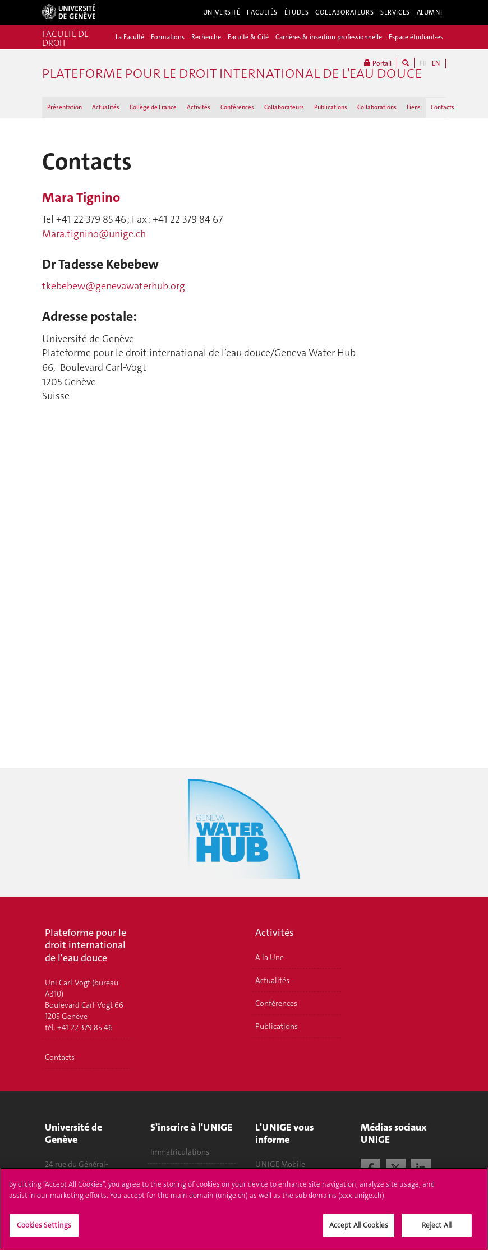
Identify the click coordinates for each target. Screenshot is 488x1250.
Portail (378, 63)
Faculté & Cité (248, 37)
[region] (244, 1209)
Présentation (64, 107)
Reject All (437, 1225)
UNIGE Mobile (280, 1164)
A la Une (269, 957)
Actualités (105, 107)
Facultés (262, 12)
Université (222, 12)
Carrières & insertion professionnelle (328, 37)
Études (296, 12)
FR (423, 63)
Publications (330, 107)
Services (395, 12)
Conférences (237, 107)
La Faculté (130, 37)
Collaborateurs (344, 12)
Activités (198, 107)
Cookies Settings (44, 1225)
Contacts (442, 107)
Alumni (430, 12)
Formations (168, 37)
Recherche (206, 37)
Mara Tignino (81, 197)
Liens (414, 107)
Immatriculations (179, 1152)
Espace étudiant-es (416, 37)
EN (436, 63)
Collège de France (153, 107)
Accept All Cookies (358, 1225)
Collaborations (377, 107)
